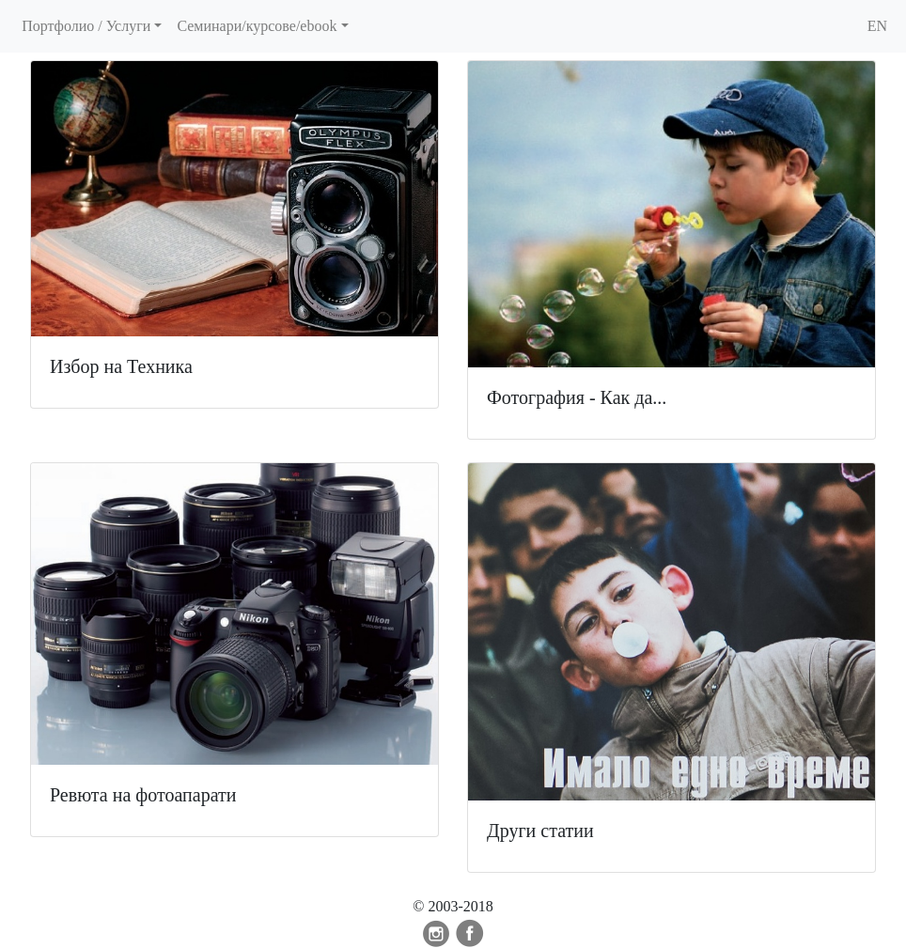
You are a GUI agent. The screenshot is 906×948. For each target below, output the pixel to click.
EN (877, 26)
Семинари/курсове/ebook (256, 26)
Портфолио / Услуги (86, 26)
